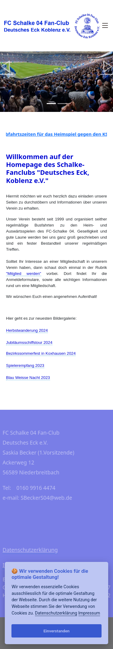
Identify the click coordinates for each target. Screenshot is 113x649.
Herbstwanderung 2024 (27, 330)
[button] (5, 66)
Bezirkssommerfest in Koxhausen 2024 (41, 353)
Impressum (89, 613)
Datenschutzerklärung (29, 551)
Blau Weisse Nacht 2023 (28, 377)
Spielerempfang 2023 (25, 365)
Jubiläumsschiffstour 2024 (29, 342)
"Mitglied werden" (23, 273)
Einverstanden (56, 630)
